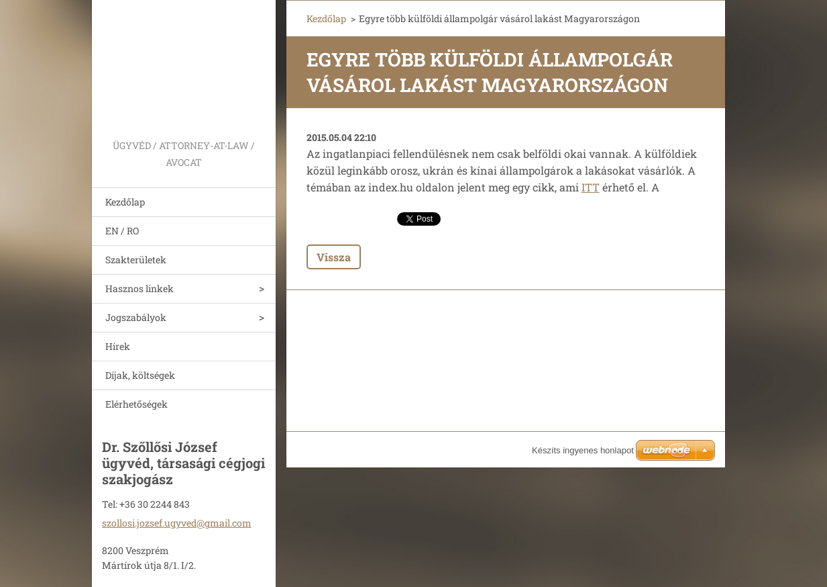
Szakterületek (135, 259)
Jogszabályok (135, 317)
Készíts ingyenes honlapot (583, 450)
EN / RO (122, 230)
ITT (591, 187)
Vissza (334, 257)
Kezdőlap (125, 201)
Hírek (117, 346)
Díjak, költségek (140, 375)
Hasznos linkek (139, 288)
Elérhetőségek (136, 404)
